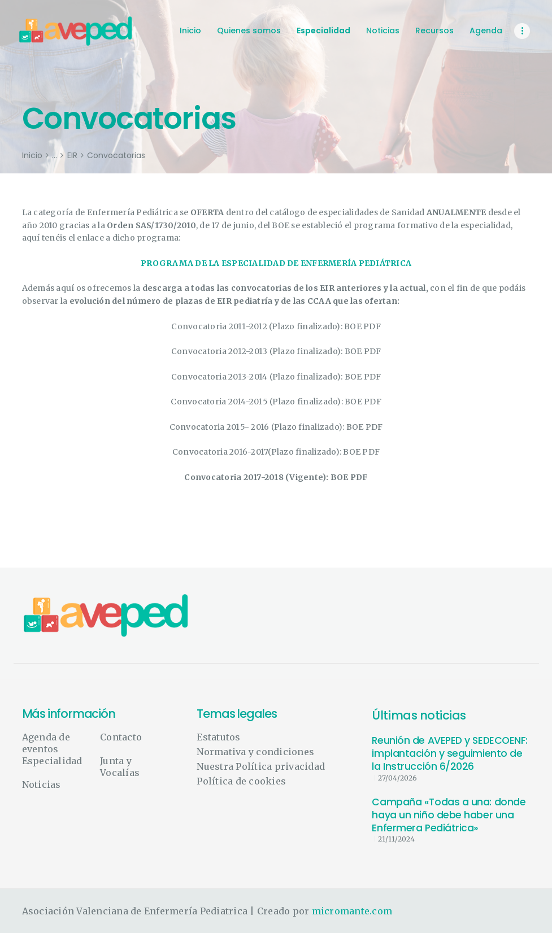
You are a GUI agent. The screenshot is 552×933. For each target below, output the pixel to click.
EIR (72, 155)
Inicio (32, 155)
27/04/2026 (397, 778)
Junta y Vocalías (120, 766)
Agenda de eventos (46, 743)
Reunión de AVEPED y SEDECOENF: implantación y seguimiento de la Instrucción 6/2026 (450, 754)
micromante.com (352, 911)
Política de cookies (241, 781)
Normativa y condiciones (255, 751)
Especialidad (52, 760)
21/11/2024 (396, 839)
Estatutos (218, 737)
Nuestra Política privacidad (261, 766)
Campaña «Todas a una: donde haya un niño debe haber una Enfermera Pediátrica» (448, 815)
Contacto (121, 737)
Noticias (41, 784)
